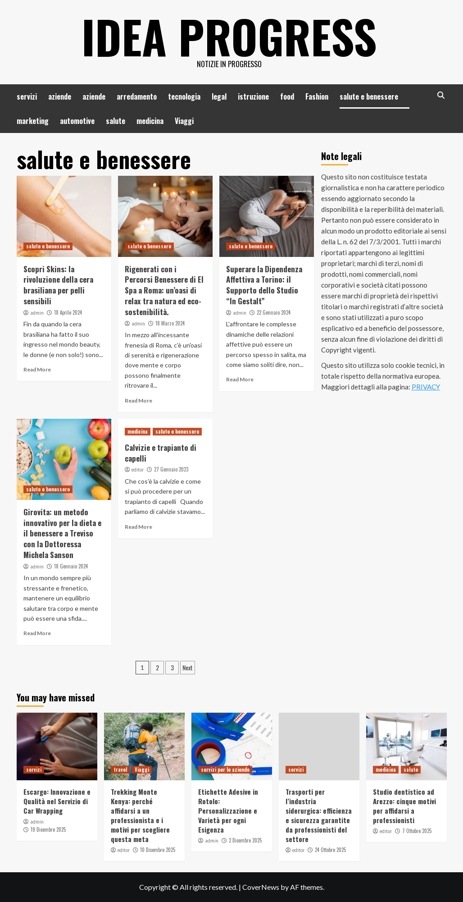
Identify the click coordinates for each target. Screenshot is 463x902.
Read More (37, 369)
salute (115, 120)
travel (120, 769)
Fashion (316, 96)
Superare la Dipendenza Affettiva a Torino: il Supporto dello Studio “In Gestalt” (264, 285)
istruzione (253, 96)
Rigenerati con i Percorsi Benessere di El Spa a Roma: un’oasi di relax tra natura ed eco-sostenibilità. (164, 290)
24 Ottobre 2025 (330, 849)
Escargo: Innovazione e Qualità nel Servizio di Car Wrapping (57, 801)
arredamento (137, 96)
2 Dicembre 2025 (245, 840)
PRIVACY (426, 387)
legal (219, 96)
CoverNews (260, 887)
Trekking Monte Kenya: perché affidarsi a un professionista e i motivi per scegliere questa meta (140, 815)
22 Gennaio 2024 (274, 312)
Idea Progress (229, 36)
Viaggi (184, 120)
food (287, 96)
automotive (77, 120)
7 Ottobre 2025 (416, 830)
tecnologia (184, 96)
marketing (33, 120)
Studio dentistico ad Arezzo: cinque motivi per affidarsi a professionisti (404, 806)
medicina (149, 120)
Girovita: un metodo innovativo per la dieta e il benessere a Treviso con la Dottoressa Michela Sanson (62, 533)
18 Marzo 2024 (170, 323)
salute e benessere (369, 96)
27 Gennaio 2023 (171, 469)
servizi (27, 96)
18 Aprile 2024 (68, 312)
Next (187, 667)
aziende (59, 96)
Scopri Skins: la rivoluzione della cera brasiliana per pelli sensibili (58, 285)
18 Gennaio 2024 (71, 566)
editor (138, 470)
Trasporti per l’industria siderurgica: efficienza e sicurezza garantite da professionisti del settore (319, 815)
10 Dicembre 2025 (157, 849)
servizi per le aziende (225, 769)
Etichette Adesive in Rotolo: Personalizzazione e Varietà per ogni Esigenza (228, 810)
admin (37, 313)
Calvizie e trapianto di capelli (160, 453)
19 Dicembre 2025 (48, 829)
